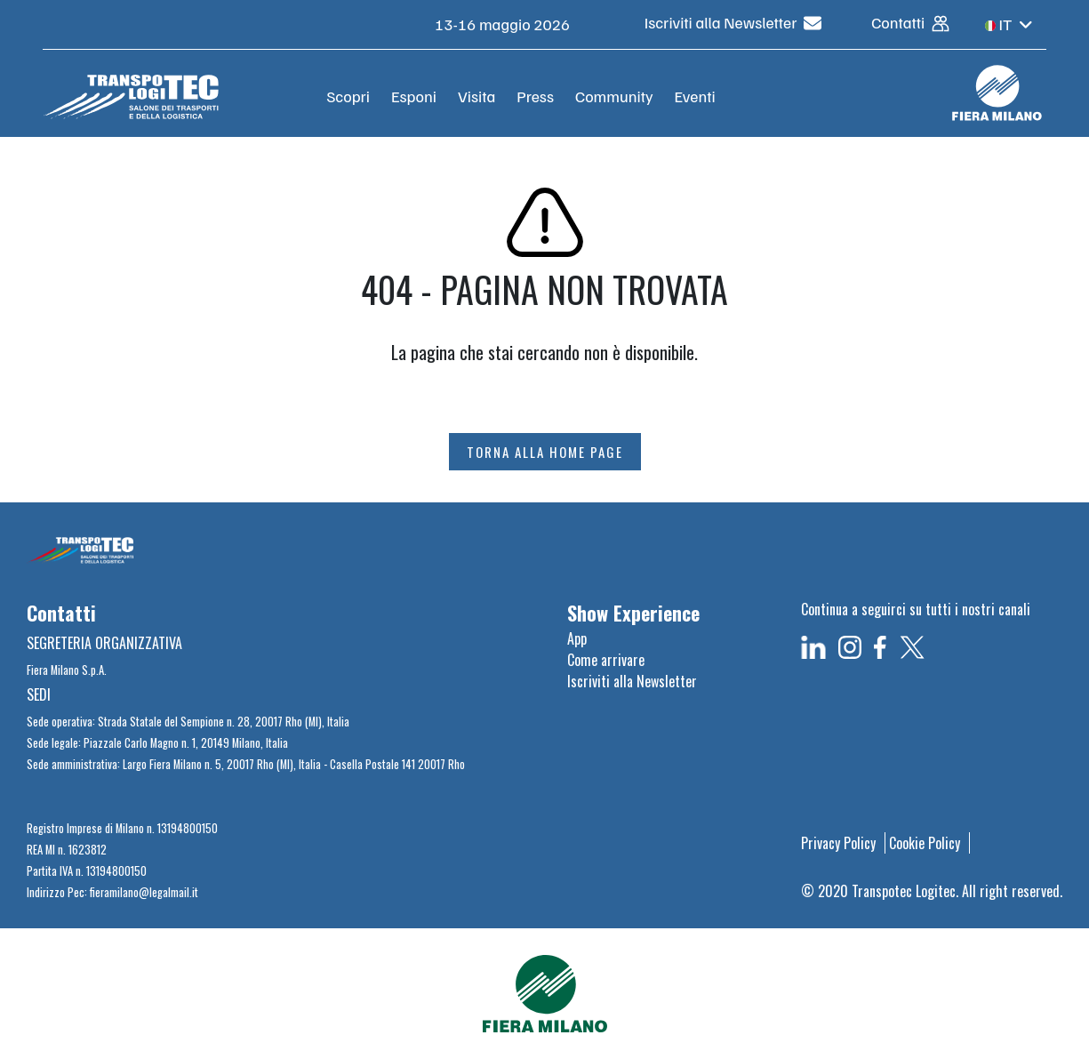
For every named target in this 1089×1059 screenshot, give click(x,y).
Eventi (695, 96)
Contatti (910, 22)
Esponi (413, 96)
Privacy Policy (838, 843)
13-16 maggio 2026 (504, 24)
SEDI (39, 694)
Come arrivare (606, 659)
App (577, 638)
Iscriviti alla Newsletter (733, 22)
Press (535, 96)
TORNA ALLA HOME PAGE (545, 451)
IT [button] (1009, 24)
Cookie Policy (924, 843)
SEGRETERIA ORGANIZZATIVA (104, 643)
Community (614, 96)
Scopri (348, 96)
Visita (476, 96)
